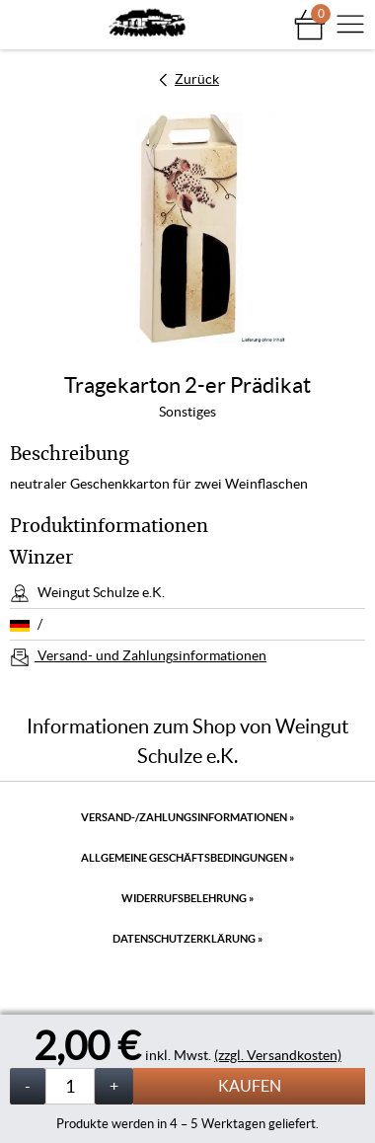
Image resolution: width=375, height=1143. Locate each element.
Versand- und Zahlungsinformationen (150, 655)
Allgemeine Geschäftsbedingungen (187, 858)
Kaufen (249, 1086)
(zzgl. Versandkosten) (277, 1055)
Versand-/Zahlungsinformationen (187, 817)
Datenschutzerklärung (187, 939)
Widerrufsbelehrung (187, 898)
